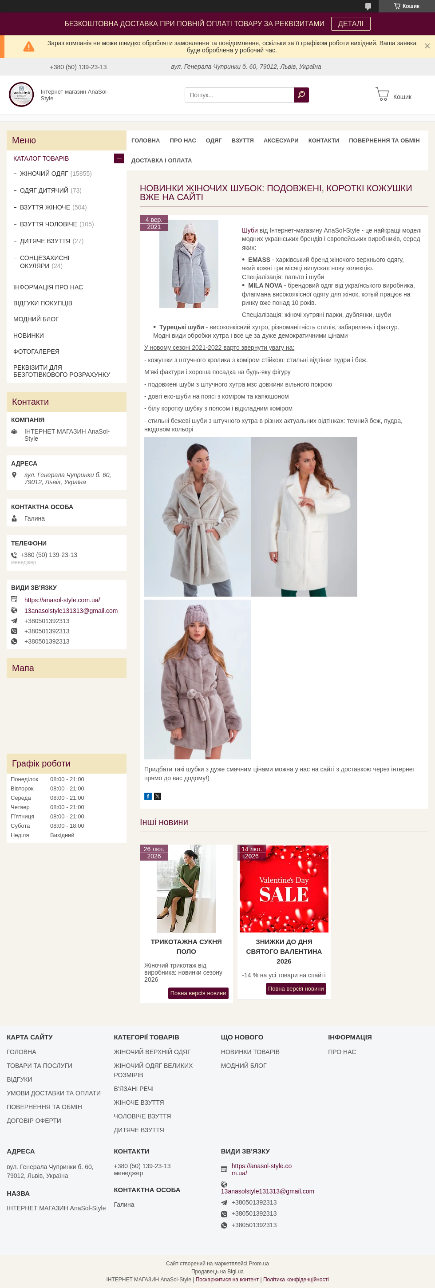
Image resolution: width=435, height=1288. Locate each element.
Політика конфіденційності (296, 1279)
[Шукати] (301, 95)
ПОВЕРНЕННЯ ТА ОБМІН (384, 140)
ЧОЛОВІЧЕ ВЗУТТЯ (142, 1116)
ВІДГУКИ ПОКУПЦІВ (42, 303)
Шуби (250, 230)
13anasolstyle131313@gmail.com (71, 610)
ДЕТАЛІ (351, 24)
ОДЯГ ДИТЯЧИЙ (44, 190)
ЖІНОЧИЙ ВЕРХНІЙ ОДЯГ (152, 1051)
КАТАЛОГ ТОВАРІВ (41, 158)
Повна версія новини (198, 993)
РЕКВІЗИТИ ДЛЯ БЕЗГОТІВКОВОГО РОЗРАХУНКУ (61, 371)
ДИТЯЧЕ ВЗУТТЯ (45, 241)
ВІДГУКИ (19, 1079)
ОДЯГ (214, 140)
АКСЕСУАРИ (281, 140)
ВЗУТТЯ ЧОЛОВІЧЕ (48, 224)
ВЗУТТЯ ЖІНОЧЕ (45, 207)
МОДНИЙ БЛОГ (36, 319)
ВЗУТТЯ (243, 140)
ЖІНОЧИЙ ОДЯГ (44, 173)
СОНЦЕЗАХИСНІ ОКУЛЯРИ (45, 261)
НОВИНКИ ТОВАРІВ (250, 1051)
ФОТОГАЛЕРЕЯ (36, 351)
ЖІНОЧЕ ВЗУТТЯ (139, 1102)
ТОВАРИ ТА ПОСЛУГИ (39, 1065)
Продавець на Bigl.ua (217, 1271)
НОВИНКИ (28, 335)
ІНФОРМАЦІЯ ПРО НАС (48, 287)
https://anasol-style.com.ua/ (62, 600)
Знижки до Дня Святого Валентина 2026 (284, 951)
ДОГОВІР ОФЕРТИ (34, 1120)
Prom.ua (259, 1263)
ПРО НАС (183, 140)
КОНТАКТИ (324, 140)
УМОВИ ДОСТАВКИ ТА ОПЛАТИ (54, 1093)
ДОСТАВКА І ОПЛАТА (161, 160)
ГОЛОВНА (145, 140)
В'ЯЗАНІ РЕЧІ (134, 1088)
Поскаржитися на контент (227, 1279)
